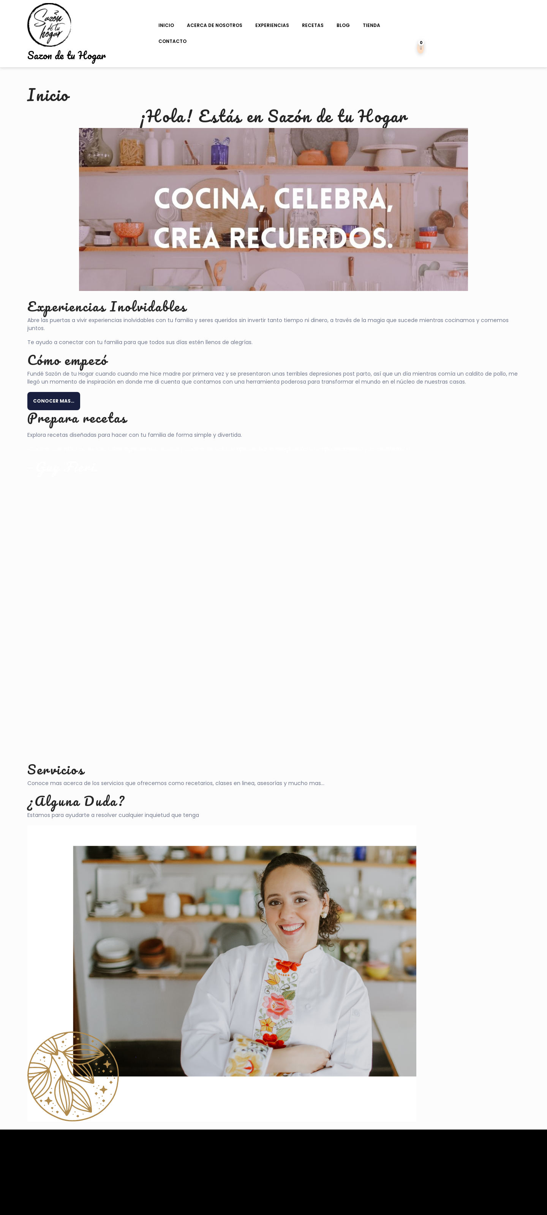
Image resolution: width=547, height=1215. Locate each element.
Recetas (313, 25)
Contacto (172, 41)
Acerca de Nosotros (214, 25)
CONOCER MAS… (53, 401)
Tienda (371, 25)
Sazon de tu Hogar (66, 55)
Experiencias (272, 25)
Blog (343, 25)
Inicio (166, 25)
